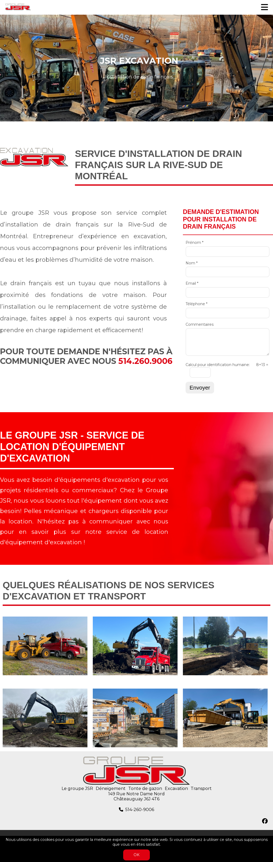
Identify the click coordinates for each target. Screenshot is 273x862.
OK (136, 854)
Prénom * (194, 242)
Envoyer (200, 387)
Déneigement (111, 788)
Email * (192, 283)
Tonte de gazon (145, 788)
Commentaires (200, 324)
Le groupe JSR (77, 788)
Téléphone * (196, 304)
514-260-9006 (139, 809)
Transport (201, 788)
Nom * (192, 263)
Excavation (176, 788)
